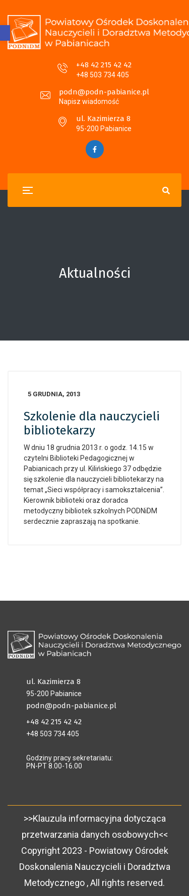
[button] (5, 33)
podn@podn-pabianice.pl (104, 91)
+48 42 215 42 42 (104, 64)
